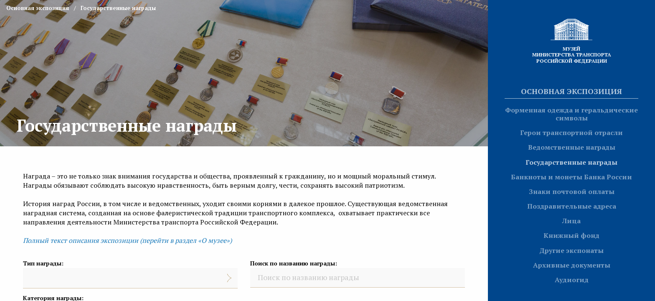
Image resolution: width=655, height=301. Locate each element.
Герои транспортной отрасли (571, 132)
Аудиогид (572, 279)
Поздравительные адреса (571, 206)
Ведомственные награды (571, 147)
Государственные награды (571, 162)
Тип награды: (43, 263)
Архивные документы (571, 265)
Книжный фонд (571, 235)
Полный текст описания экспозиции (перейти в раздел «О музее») (127, 240)
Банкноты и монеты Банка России (571, 176)
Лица (571, 220)
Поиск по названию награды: (293, 263)
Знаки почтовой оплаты (571, 191)
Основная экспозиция (571, 91)
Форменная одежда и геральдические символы (571, 113)
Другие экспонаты (571, 250)
